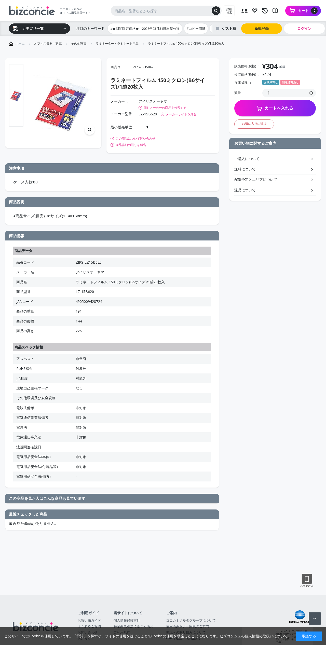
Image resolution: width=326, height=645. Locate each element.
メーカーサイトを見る (181, 114)
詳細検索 (229, 10)
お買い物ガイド (89, 620)
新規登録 (261, 28)
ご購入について (246, 158)
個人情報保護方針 (127, 620)
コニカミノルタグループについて (191, 620)
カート (308, 10)
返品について (245, 189)
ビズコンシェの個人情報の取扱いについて (254, 636)
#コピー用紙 (196, 28)
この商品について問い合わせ (135, 139)
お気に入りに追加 (254, 124)
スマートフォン (306, 580)
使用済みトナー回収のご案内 (187, 626)
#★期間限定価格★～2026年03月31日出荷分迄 (145, 28)
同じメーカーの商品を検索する (165, 107)
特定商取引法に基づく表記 (133, 626)
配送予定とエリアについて (255, 179)
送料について (245, 169)
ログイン (304, 28)
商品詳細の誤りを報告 (131, 145)
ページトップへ (315, 618)
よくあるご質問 (89, 626)
